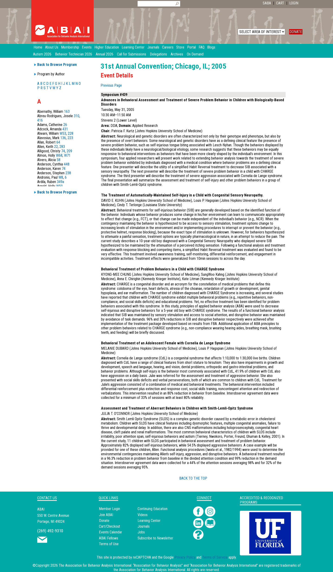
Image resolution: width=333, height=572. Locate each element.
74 (63, 151)
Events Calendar (110, 532)
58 (58, 160)
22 (56, 146)
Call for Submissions (131, 54)
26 (65, 124)
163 (67, 111)
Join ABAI (106, 515)
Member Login (109, 509)
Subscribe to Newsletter (155, 538)
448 (66, 164)
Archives (177, 54)
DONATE (296, 32)
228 (70, 133)
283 (62, 146)
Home (38, 47)
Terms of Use (109, 544)
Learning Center (149, 520)
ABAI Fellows (108, 538)
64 (58, 142)
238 (68, 173)
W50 (59, 186)
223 (70, 138)
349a (60, 182)
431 (65, 129)
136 (63, 138)
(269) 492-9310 (50, 530)
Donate (104, 520)
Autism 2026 (42, 54)
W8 (61, 177)
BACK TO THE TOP (193, 478)
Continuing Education (152, 509)
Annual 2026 (104, 54)
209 (69, 151)
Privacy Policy (185, 557)
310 (76, 116)
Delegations (158, 54)
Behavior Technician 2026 (73, 54)
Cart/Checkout (109, 526)
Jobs (141, 532)
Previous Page (111, 85)
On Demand (195, 54)
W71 (67, 155)
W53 (63, 133)
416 (40, 120)
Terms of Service (215, 557)
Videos (143, 515)
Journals (144, 526)
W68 (59, 155)
